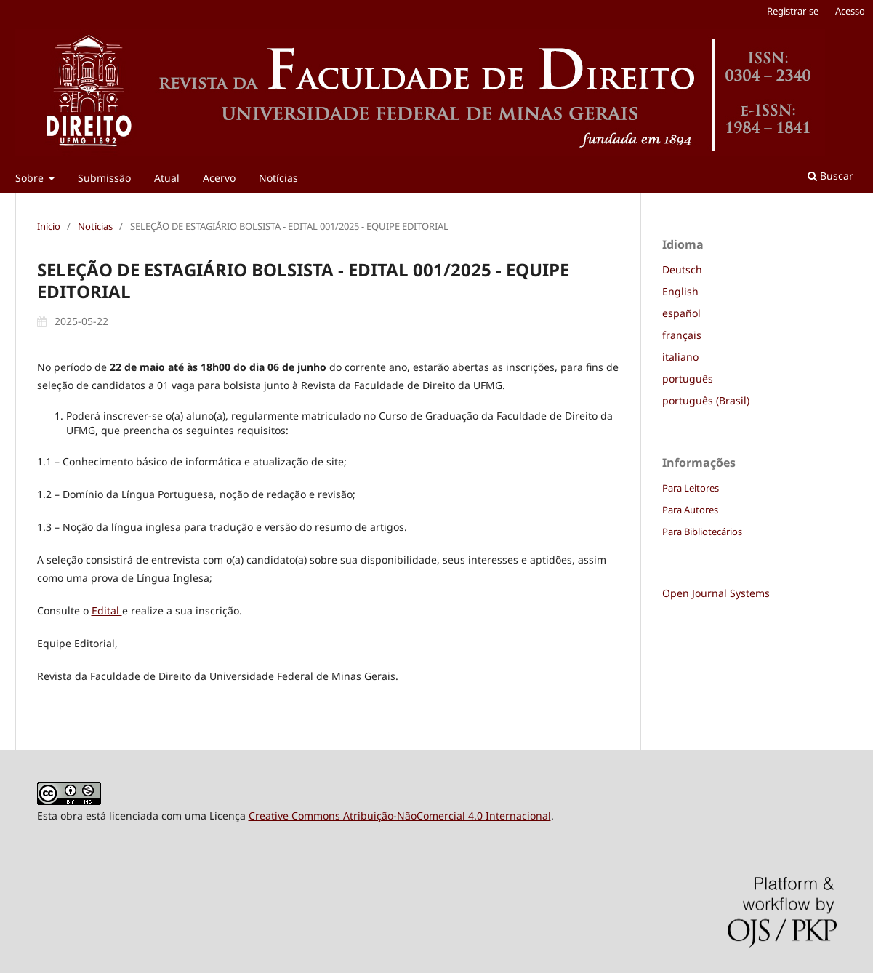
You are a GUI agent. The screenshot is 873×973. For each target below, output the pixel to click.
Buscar (830, 176)
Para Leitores (690, 487)
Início (48, 226)
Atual (167, 178)
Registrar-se (792, 10)
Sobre (31, 178)
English (680, 291)
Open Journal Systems (716, 593)
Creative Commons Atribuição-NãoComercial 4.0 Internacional (400, 815)
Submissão (104, 178)
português (687, 378)
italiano (680, 357)
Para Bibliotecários (702, 531)
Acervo (219, 178)
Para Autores (690, 509)
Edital (107, 610)
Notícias (278, 178)
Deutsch (682, 269)
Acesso (850, 10)
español (681, 313)
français (681, 335)
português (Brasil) (705, 400)
